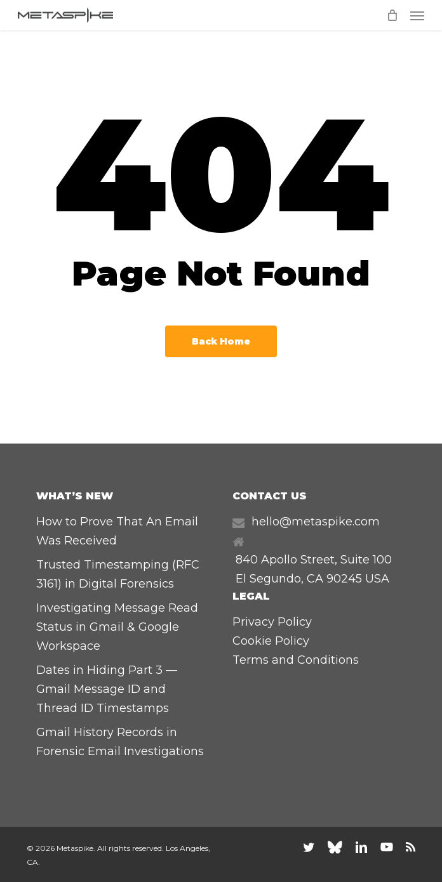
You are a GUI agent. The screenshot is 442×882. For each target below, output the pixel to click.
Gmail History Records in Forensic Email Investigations (120, 741)
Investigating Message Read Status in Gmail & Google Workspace (117, 627)
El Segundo (268, 579)
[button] (417, 15)
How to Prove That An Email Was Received (117, 531)
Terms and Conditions (295, 660)
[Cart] (392, 15)
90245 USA (357, 579)
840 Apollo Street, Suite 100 (314, 560)
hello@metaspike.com (315, 522)
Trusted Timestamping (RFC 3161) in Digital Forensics (117, 574)
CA (315, 579)
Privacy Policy (272, 622)
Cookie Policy (270, 641)
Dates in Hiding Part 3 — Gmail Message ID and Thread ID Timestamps (106, 689)
